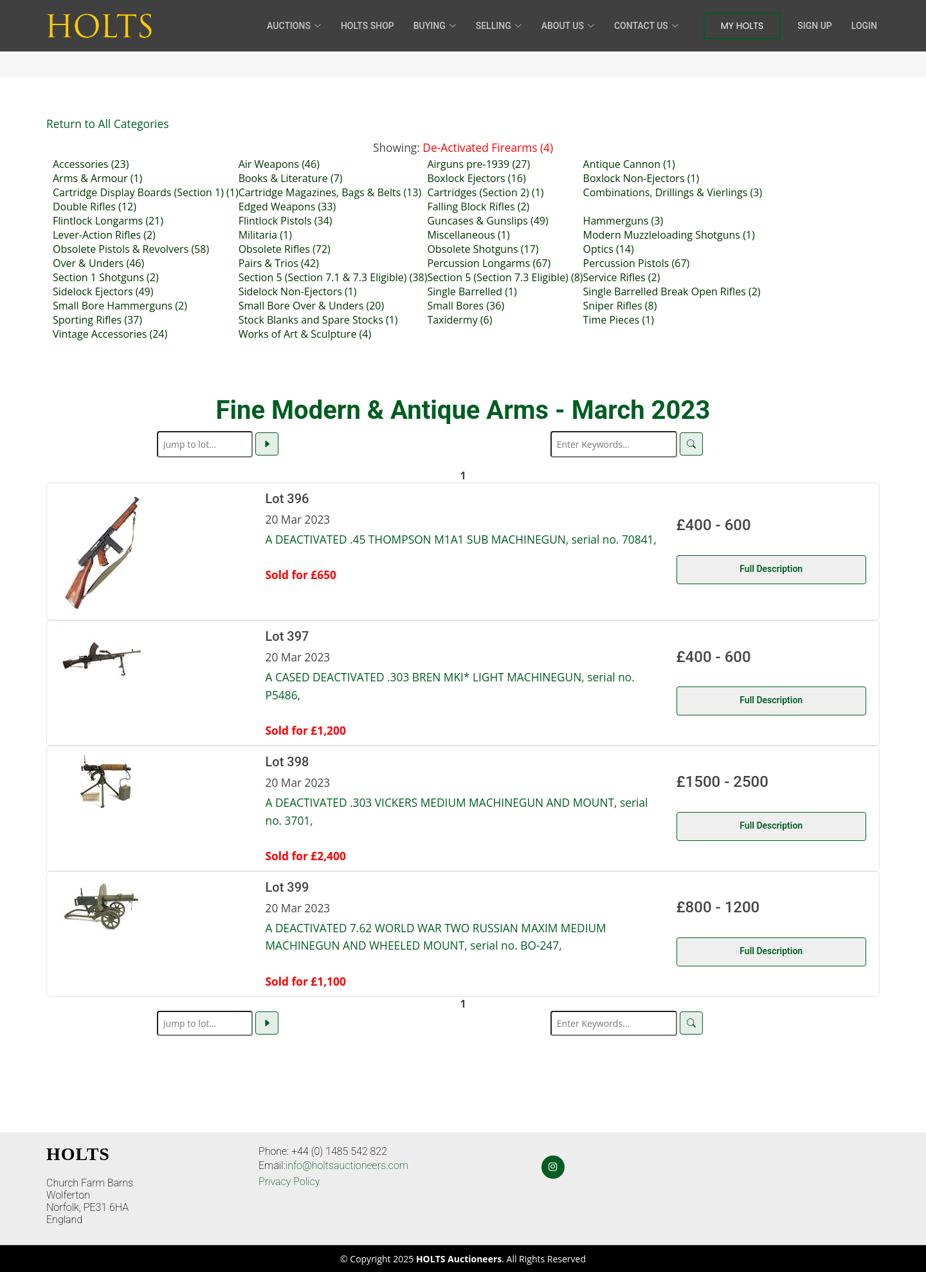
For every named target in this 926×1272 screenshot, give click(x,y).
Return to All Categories (107, 123)
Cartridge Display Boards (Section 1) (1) (146, 192)
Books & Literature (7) (291, 178)
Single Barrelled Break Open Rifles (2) (672, 291)
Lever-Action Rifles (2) (104, 235)
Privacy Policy (289, 1181)
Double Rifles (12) (94, 206)
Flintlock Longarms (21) (108, 221)
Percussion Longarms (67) (488, 263)
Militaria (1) (265, 235)
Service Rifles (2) (621, 277)
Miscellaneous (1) (468, 235)
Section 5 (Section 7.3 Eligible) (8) (505, 277)
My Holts (742, 25)
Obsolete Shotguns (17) (482, 249)
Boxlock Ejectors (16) (476, 178)
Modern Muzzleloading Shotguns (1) (669, 235)
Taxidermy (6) (459, 320)
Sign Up (814, 26)
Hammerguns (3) (623, 221)
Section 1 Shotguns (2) (106, 277)
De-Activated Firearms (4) (487, 147)
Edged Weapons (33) (287, 206)
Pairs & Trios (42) (279, 263)
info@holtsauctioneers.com (347, 1165)
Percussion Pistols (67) (636, 263)
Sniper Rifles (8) (620, 306)
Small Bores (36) (465, 306)
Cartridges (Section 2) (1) (485, 192)
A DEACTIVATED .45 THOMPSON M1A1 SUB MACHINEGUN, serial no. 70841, (461, 539)
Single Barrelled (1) (471, 291)
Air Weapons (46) (279, 164)
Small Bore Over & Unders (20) (312, 306)
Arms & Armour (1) (97, 178)
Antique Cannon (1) (629, 164)
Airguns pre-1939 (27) (478, 164)
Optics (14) (608, 249)
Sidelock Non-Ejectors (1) (298, 291)
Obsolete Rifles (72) (285, 249)
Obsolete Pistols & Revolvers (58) (131, 249)
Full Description (771, 569)
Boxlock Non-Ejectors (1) (641, 178)
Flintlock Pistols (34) (285, 221)
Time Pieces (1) (618, 320)
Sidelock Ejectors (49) (103, 291)
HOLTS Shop (367, 26)
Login (864, 26)
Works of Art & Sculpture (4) (305, 334)
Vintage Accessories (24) (110, 334)
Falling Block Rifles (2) (478, 206)
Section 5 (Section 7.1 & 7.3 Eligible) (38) (333, 277)
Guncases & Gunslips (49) (487, 221)
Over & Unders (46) (98, 263)
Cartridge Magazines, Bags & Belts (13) (330, 192)
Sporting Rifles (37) (97, 320)
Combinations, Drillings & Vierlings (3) (673, 192)
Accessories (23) (91, 164)
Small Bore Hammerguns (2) (120, 306)
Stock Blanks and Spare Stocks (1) (318, 320)
